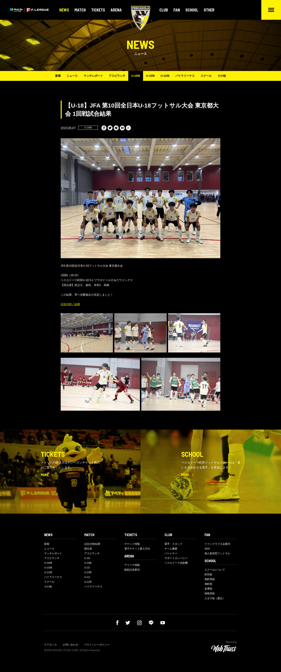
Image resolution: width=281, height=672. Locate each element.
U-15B (88, 572)
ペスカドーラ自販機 (176, 562)
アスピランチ (117, 75)
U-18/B (135, 75)
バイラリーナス (185, 75)
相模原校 (210, 593)
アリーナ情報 (132, 565)
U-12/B (165, 75)
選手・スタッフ (173, 543)
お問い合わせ (70, 644)
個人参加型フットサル (217, 553)
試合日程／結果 (70, 304)
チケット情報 (132, 543)
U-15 (87, 567)
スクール (206, 75)
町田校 (208, 574)
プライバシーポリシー (97, 644)
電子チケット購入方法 (137, 548)
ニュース (72, 75)
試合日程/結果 (92, 543)
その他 (222, 75)
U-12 (87, 577)
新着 (58, 75)
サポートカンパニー (176, 558)
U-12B (88, 581)
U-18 (87, 558)
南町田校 (210, 579)
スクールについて (215, 569)
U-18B (88, 562)
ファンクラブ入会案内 (217, 543)
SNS (207, 548)
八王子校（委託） (215, 598)
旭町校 (208, 583)
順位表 (88, 548)
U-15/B (150, 75)
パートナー (171, 553)
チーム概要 (171, 548)
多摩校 (208, 588)
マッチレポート (93, 75)
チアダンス (50, 644)
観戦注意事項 (132, 569)
